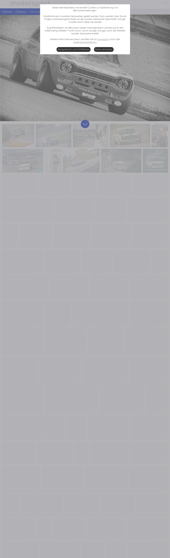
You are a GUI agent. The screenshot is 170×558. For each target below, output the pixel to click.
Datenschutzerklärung (85, 42)
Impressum (103, 39)
